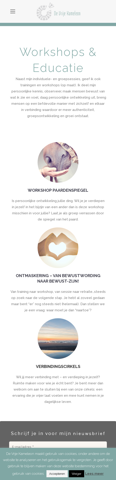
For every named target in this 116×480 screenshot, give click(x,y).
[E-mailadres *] (58, 446)
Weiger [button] (76, 473)
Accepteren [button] (57, 473)
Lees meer (94, 474)
